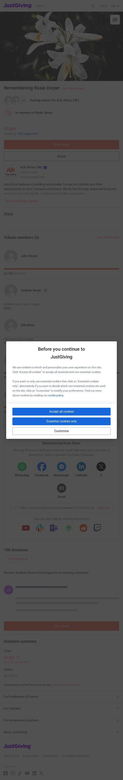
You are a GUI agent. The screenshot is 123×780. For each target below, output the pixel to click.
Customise (61, 431)
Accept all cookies (61, 411)
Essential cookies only (61, 421)
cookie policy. (56, 395)
